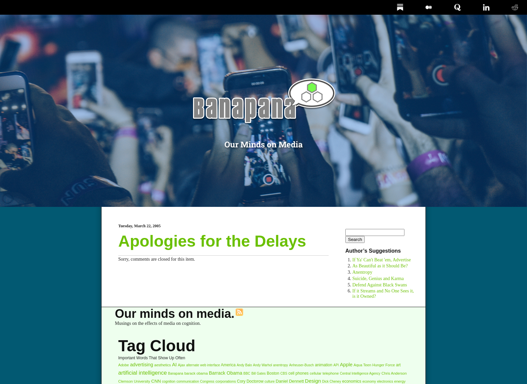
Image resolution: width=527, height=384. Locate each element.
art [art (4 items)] (398, 365)
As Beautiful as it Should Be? (380, 265)
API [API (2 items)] (336, 365)
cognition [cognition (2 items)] (168, 381)
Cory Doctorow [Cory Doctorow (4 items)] (250, 381)
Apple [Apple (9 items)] (346, 364)
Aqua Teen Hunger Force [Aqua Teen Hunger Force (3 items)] (374, 365)
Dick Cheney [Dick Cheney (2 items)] (331, 381)
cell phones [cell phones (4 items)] (298, 373)
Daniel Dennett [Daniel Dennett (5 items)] (290, 381)
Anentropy (362, 272)
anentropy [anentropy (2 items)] (280, 365)
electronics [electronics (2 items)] (385, 381)
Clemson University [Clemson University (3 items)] (134, 381)
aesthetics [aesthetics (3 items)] (162, 365)
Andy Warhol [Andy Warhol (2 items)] (262, 365)
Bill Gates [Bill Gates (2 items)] (258, 373)
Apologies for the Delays (212, 241)
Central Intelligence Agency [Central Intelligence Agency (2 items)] (360, 373)
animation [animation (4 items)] (323, 365)
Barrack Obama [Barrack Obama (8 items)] (225, 373)
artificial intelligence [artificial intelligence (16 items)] (142, 373)
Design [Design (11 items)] (313, 381)
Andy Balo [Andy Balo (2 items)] (244, 365)
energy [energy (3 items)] (399, 381)
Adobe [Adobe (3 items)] (123, 365)
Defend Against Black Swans (379, 284)
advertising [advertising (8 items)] (141, 364)
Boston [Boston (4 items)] (273, 373)
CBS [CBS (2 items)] (284, 373)
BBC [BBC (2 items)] (246, 373)
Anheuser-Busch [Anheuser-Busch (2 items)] (301, 365)
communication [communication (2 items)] (187, 381)
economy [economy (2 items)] (369, 381)
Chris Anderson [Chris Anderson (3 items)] (394, 373)
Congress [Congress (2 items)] (207, 381)
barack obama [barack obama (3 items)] (196, 373)
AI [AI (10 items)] (174, 364)
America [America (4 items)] (228, 365)
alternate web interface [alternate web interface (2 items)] (203, 365)
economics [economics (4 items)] (351, 381)
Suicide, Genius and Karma (378, 278)
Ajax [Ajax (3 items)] (181, 365)
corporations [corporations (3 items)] (225, 381)
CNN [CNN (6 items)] (156, 381)
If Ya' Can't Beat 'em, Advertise (381, 259)
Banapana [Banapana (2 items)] (175, 373)
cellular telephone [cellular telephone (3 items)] (324, 373)
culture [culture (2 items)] (270, 381)
